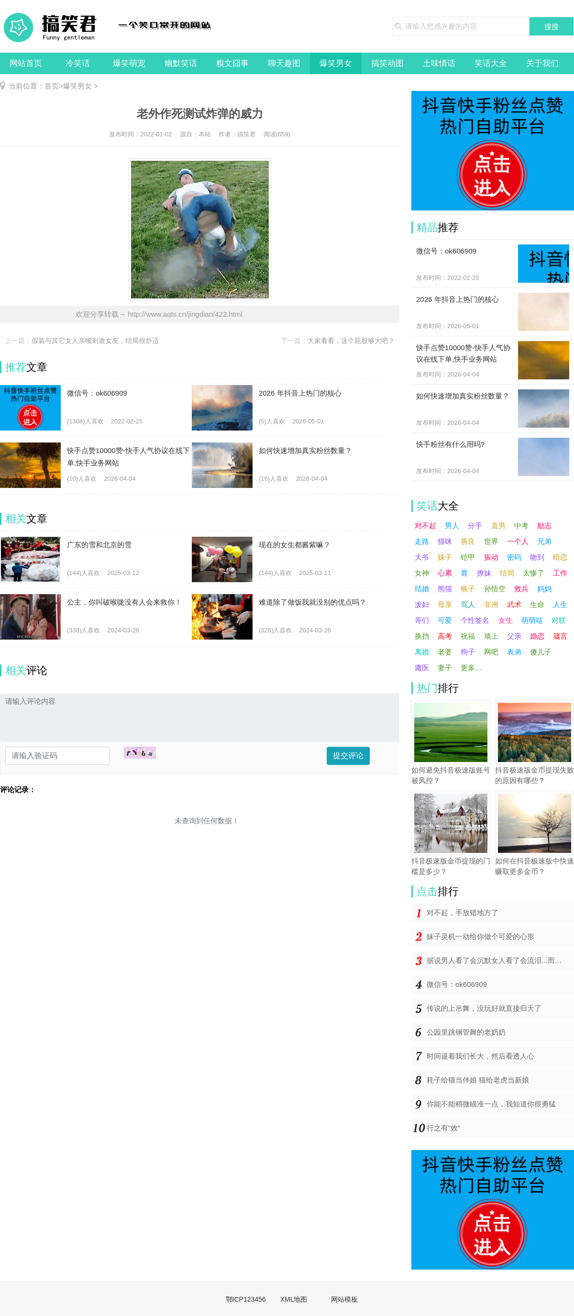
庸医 (422, 668)
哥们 (422, 620)
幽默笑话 (181, 63)
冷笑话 (78, 63)
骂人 (468, 604)
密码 (514, 557)
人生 (560, 604)
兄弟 (544, 541)
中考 (521, 525)
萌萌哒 (532, 620)
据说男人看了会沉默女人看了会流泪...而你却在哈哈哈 (500, 960)
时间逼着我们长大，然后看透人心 (480, 1056)
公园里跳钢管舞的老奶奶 (466, 1032)
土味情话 (439, 63)
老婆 (445, 652)
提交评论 (348, 756)
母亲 (445, 604)
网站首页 (26, 63)
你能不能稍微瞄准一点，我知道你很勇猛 (491, 1104)
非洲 (491, 604)
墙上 (491, 636)
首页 (51, 86)
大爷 (422, 557)
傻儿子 (541, 652)
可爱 (445, 620)
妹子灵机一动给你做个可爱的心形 (480, 936)
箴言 (560, 636)
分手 (475, 525)
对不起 (425, 525)
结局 (507, 573)
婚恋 (537, 636)
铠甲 (468, 557)
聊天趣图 (284, 63)
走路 (422, 541)
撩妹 (484, 573)
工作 (560, 573)
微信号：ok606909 (457, 984)
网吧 (491, 652)
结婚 (422, 589)
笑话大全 (491, 63)
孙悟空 (495, 589)
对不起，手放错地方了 (462, 912)
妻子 (445, 668)
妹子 (445, 557)
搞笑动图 (387, 63)
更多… (471, 668)
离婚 (422, 652)
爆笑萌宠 (129, 63)
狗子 (468, 652)
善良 (468, 541)
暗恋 (560, 557)
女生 (505, 620)
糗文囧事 (232, 63)
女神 (422, 573)
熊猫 (445, 589)
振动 (491, 557)
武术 (514, 604)
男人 (452, 525)
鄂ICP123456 (246, 1299)
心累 (445, 573)
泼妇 (422, 604)
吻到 (537, 557)
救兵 (521, 589)
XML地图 (294, 1299)
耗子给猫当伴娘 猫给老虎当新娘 (478, 1080)
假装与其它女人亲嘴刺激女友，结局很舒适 (95, 340)
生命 (537, 604)
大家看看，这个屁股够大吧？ (351, 340)
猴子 (468, 589)
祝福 (468, 636)
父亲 (514, 636)
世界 (491, 541)
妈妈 (544, 589)
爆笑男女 (336, 63)
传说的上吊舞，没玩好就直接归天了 (484, 1008)
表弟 (514, 652)
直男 (498, 525)
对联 (559, 620)
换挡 (422, 636)
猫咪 (445, 541)
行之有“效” (443, 1128)
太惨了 (533, 573)
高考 (445, 636)
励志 (544, 525)
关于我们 (542, 63)
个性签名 (475, 620)
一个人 (518, 541)
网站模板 (344, 1299)
